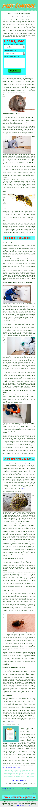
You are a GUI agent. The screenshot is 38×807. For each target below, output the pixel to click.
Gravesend (22, 463)
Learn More (21, 806)
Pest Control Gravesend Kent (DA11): (14, 19)
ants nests (27, 169)
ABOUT (24, 10)
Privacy (34, 793)
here (23, 488)
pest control (31, 117)
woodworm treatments (16, 748)
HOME (17, 10)
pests (15, 76)
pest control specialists (24, 477)
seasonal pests (21, 90)
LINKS (20, 10)
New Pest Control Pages (16, 788)
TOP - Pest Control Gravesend (11, 767)
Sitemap (4, 788)
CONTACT (28, 10)
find (7, 698)
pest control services (24, 485)
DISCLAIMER (33, 10)
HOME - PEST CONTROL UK (19, 780)
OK (29, 806)
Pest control (6, 463)
